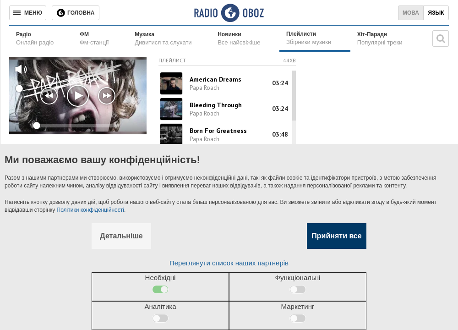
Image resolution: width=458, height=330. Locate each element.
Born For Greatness (218, 130)
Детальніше (121, 236)
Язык (436, 13)
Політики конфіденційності (90, 210)
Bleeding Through (216, 105)
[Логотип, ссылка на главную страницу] (228, 13)
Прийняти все (336, 236)
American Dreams (215, 79)
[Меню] (27, 13)
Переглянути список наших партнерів (229, 263)
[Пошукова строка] (440, 38)
